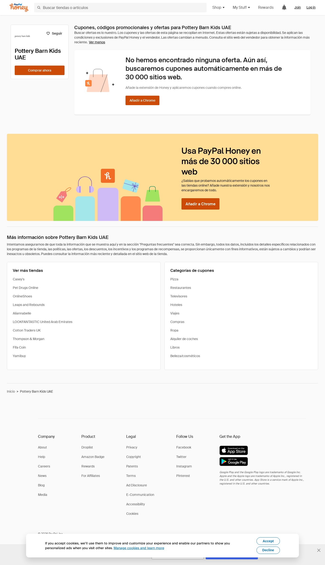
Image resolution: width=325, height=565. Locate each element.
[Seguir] (54, 33)
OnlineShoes (22, 296)
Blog (41, 485)
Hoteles (176, 305)
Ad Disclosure (136, 485)
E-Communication (140, 495)
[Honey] (18, 8)
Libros (175, 347)
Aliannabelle (22, 313)
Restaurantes (180, 288)
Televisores (178, 296)
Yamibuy (19, 356)
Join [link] (297, 7)
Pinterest (183, 476)
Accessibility (135, 504)
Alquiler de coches (184, 339)
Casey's (18, 279)
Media (42, 495)
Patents (132, 466)
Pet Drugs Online (25, 288)
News (42, 476)
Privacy (131, 447)
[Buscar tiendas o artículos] (120, 7)
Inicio (11, 391)
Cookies (132, 513)
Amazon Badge (92, 457)
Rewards (266, 7)
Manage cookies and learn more (139, 548)
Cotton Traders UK (27, 330)
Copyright (133, 457)
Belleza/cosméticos (185, 356)
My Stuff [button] (242, 7)
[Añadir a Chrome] (142, 100)
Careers (44, 466)
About (42, 447)
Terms (131, 476)
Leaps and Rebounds (29, 305)
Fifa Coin (19, 347)
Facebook (183, 447)
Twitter (181, 457)
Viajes (174, 313)
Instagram (184, 466)
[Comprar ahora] (40, 70)
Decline (268, 550)
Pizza (174, 279)
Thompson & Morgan (28, 339)
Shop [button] (218, 7)
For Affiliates (90, 476)
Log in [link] (311, 7)
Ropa (174, 330)
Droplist (87, 447)
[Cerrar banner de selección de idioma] (319, 550)
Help (41, 457)
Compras (177, 322)
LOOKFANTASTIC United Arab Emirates (42, 322)
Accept (268, 541)
